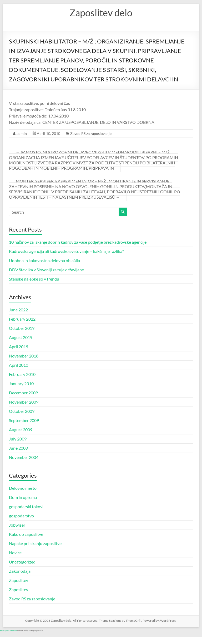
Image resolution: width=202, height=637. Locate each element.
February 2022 (22, 318)
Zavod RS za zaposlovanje (91, 133)
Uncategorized (22, 561)
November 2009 (23, 401)
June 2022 (18, 309)
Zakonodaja (20, 571)
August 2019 (20, 337)
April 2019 (18, 346)
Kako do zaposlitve (26, 534)
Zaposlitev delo (100, 12)
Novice (15, 552)
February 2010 (22, 374)
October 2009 (21, 411)
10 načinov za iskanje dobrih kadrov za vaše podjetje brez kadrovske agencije (78, 241)
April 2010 (18, 365)
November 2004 (23, 457)
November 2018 (23, 355)
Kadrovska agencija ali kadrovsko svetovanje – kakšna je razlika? (66, 251)
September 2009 (24, 420)
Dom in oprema (23, 497)
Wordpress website (8, 630)
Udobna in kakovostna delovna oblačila (44, 260)
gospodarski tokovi (26, 506)
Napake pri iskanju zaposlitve (35, 543)
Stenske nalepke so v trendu (34, 278)
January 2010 (21, 383)
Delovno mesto (23, 488)
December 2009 (23, 392)
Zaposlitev (18, 580)
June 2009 (18, 447)
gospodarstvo (21, 515)
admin (22, 133)
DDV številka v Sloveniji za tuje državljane (46, 269)
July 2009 (18, 438)
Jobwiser (17, 524)
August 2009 (20, 429)
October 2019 (21, 328)
